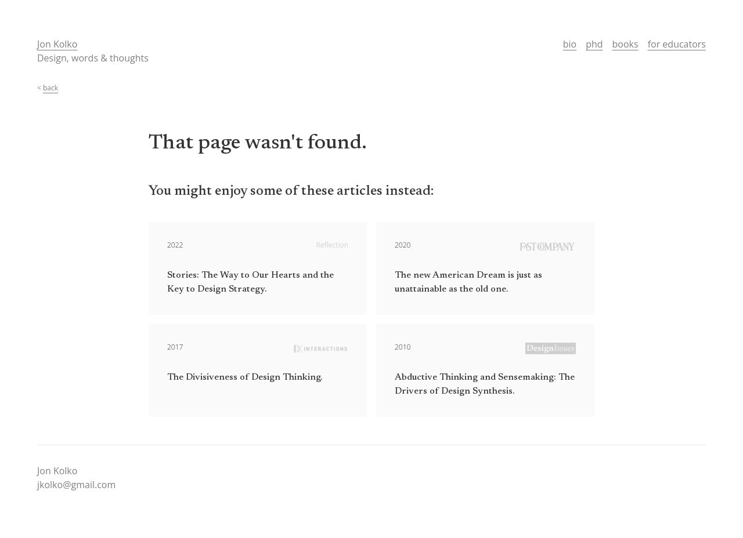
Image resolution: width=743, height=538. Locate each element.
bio (569, 44)
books (625, 44)
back (50, 88)
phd (594, 44)
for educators (677, 44)
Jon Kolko (57, 44)
